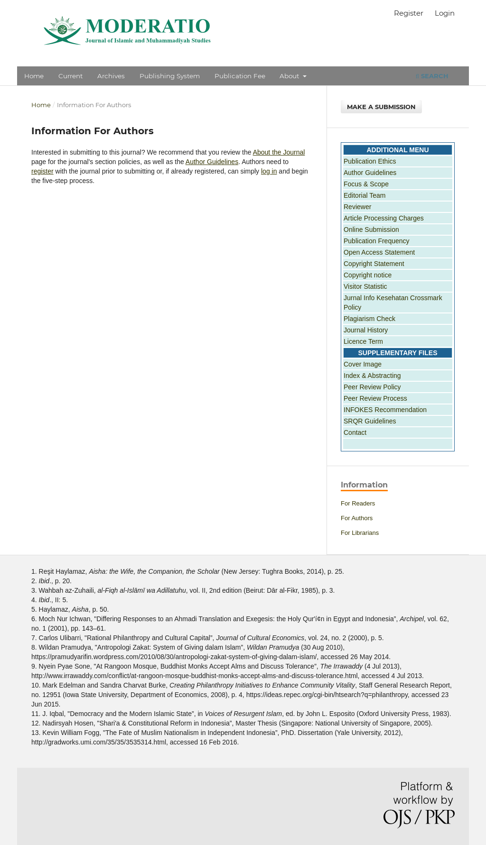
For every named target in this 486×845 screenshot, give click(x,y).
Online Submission (371, 229)
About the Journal (279, 152)
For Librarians (360, 532)
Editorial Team (364, 195)
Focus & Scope (366, 184)
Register (408, 13)
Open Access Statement (379, 252)
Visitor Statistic (365, 286)
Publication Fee (240, 76)
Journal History (366, 330)
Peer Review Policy (372, 387)
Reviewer (357, 207)
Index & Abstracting (372, 375)
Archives (111, 76)
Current (70, 76)
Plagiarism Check (369, 318)
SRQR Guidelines (370, 421)
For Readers (358, 503)
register (42, 171)
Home (34, 76)
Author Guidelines (212, 161)
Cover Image (363, 364)
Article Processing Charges (384, 218)
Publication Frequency (377, 241)
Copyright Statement (374, 263)
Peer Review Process (375, 398)
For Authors (357, 518)
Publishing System (170, 76)
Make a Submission (381, 106)
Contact (355, 432)
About (290, 76)
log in (269, 171)
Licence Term (363, 341)
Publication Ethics (370, 161)
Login (445, 13)
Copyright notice (368, 275)
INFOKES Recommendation (385, 409)
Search (432, 76)
